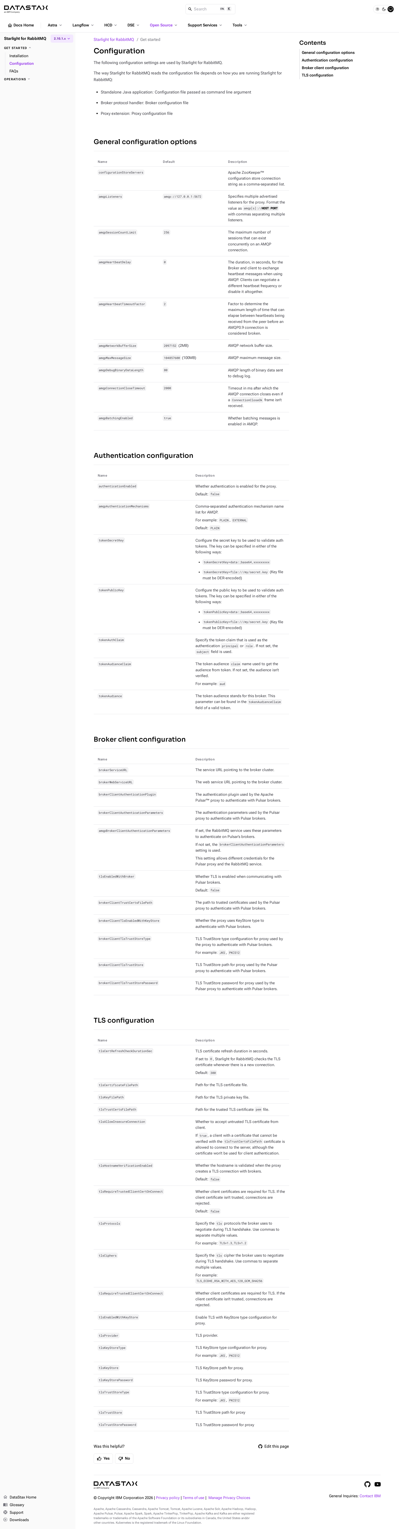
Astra (55, 25)
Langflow (84, 25)
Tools (240, 25)
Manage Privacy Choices (229, 1498)
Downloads (16, 1520)
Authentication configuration (143, 455)
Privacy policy (168, 1498)
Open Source (164, 25)
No (124, 1458)
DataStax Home (19, 1497)
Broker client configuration (140, 739)
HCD (111, 25)
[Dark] (384, 9)
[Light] (377, 9)
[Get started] (37, 48)
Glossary (13, 1505)
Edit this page (273, 1446)
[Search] (211, 9)
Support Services (205, 25)
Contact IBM (370, 1496)
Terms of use (193, 1498)
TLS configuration (124, 1020)
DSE (133, 25)
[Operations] (37, 79)
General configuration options (145, 142)
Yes (103, 1458)
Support (13, 1513)
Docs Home (20, 25)
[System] (391, 9)
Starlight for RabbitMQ (114, 39)
